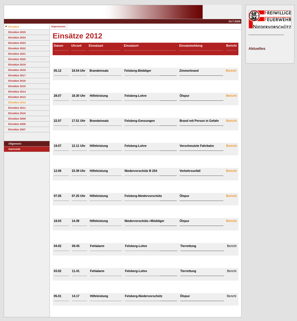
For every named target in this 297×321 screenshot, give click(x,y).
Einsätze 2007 (15, 129)
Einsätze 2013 (15, 97)
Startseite (12, 149)
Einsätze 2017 (15, 75)
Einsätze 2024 (15, 37)
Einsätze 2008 (15, 124)
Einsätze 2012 (15, 102)
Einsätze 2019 (15, 64)
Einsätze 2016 (15, 80)
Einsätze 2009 (15, 118)
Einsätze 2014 (15, 91)
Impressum (58, 26)
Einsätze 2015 (15, 86)
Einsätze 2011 (15, 107)
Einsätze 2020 (15, 59)
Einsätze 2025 (15, 32)
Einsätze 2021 (15, 53)
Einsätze (11, 26)
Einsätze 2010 (15, 113)
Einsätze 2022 (15, 48)
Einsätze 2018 (15, 70)
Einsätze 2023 (15, 43)
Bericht (231, 70)
